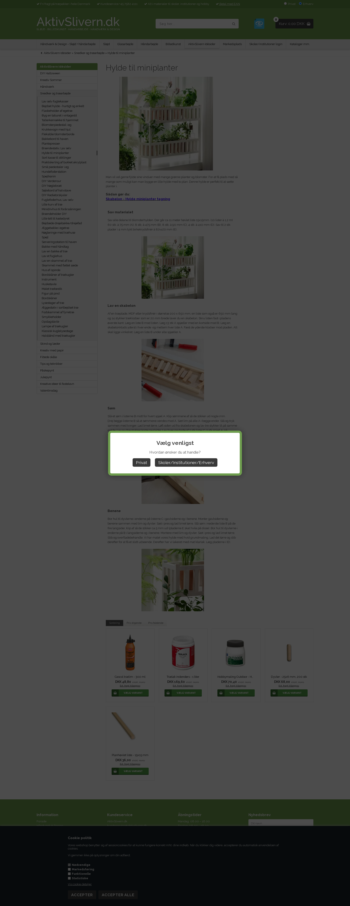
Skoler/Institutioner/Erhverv (186, 462)
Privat (141, 462)
